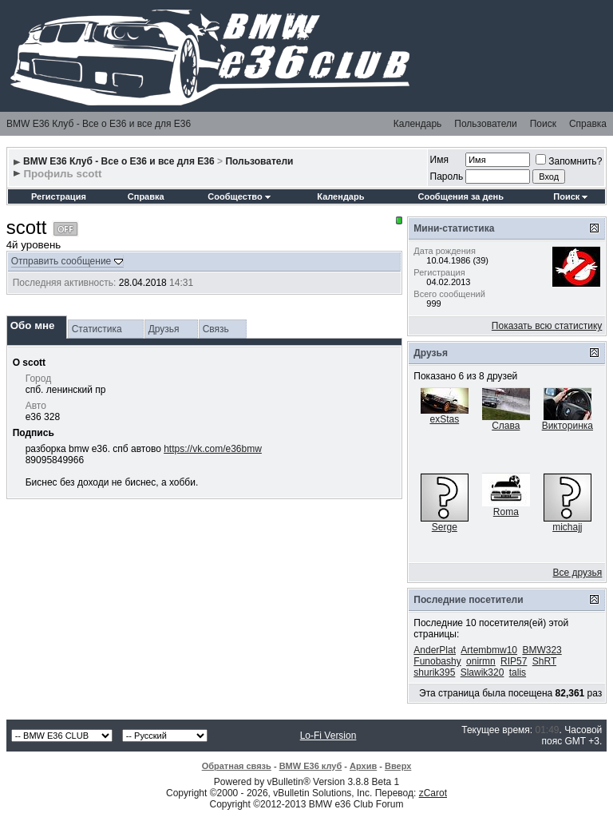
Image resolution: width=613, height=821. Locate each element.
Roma (506, 512)
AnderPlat (434, 650)
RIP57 (513, 661)
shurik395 (434, 672)
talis (517, 672)
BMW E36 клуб (310, 766)
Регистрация (58, 196)
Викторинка (567, 425)
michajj (567, 527)
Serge (444, 527)
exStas (444, 419)
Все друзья (578, 572)
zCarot (433, 793)
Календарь (418, 123)
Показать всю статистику (547, 325)
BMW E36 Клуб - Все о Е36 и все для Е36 (98, 123)
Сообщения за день (460, 196)
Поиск (543, 123)
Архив (363, 766)
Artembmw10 (489, 650)
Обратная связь (236, 766)
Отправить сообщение (61, 261)
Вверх (398, 766)
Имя (439, 159)
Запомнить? (569, 161)
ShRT (544, 661)
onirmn (481, 661)
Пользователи (485, 123)
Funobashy (437, 661)
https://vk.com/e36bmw (213, 448)
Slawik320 (482, 672)
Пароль (447, 176)
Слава (506, 425)
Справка (588, 123)
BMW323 (541, 650)
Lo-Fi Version (328, 735)
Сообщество (239, 196)
